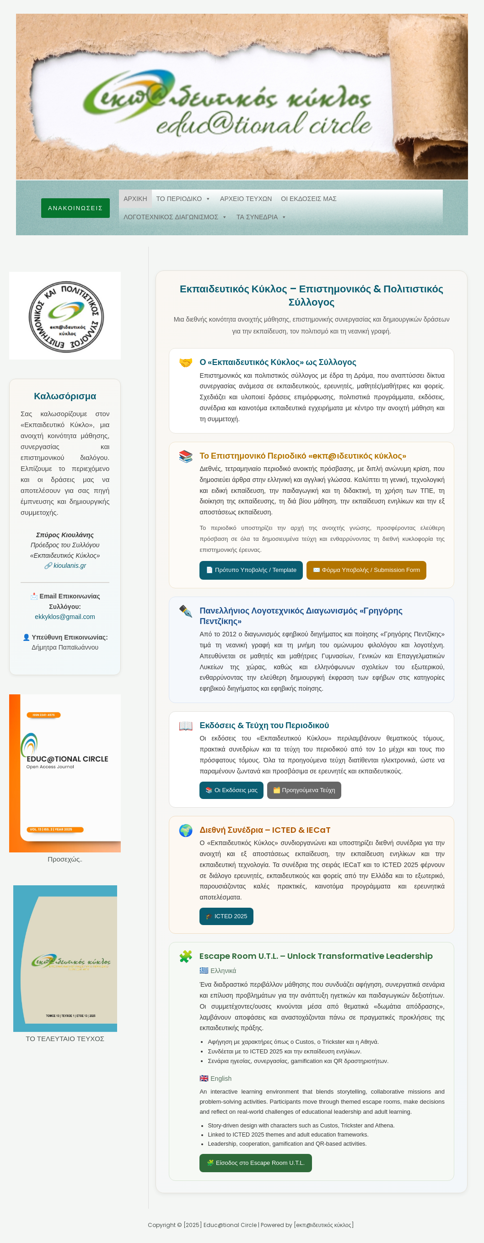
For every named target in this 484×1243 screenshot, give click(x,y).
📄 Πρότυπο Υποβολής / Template (251, 569)
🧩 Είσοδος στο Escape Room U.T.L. (256, 1162)
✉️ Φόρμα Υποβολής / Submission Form (366, 569)
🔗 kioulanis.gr (65, 565)
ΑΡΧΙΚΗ (135, 198)
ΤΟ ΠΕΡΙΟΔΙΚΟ (183, 199)
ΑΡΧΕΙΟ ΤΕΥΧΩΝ (246, 198)
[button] (75, 208)
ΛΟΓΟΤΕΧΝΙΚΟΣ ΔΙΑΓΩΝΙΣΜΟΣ (175, 217)
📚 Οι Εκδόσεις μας (231, 790)
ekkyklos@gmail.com (65, 616)
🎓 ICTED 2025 (226, 916)
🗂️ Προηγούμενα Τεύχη (304, 790)
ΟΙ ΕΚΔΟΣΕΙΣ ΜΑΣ (309, 198)
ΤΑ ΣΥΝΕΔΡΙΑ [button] (262, 217)
